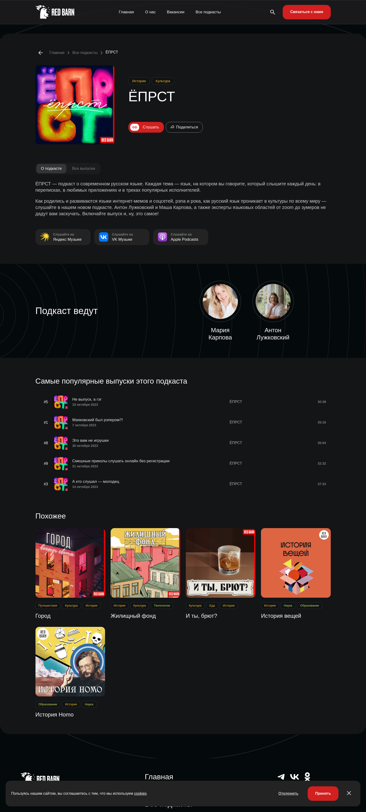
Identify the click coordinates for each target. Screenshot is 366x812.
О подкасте (51, 168)
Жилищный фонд (133, 616)
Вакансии (175, 12)
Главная (126, 12)
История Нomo (54, 714)
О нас (150, 12)
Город (43, 616)
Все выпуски (83, 168)
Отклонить (288, 793)
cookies (140, 793)
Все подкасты (208, 12)
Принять (323, 793)
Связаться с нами (306, 12)
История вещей (281, 616)
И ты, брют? (201, 616)
